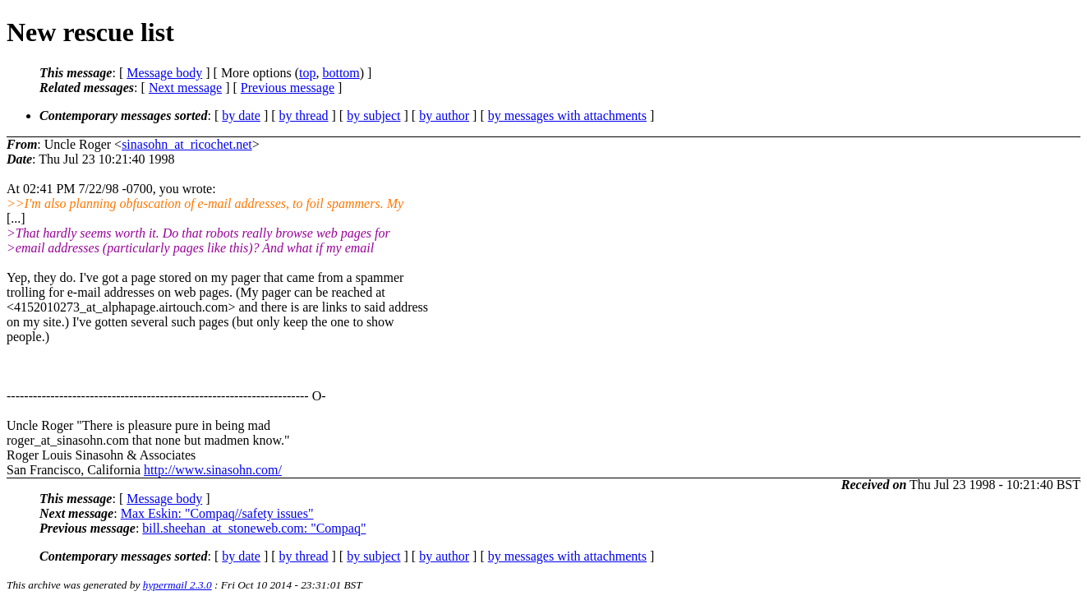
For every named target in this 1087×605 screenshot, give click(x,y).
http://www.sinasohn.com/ (213, 470)
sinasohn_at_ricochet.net (187, 144)
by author (444, 115)
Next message (185, 88)
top (307, 73)
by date (241, 115)
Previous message (287, 88)
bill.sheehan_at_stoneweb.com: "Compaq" (254, 528)
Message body (164, 73)
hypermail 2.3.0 (177, 585)
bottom (340, 73)
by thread (304, 115)
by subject (373, 115)
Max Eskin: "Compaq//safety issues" (217, 513)
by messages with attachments (567, 115)
